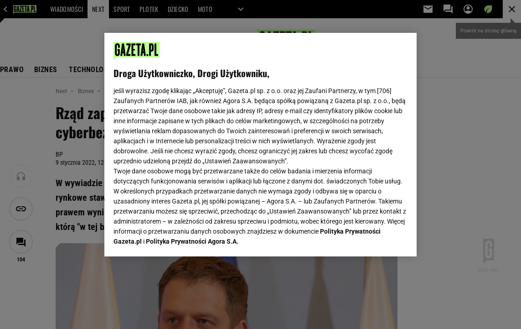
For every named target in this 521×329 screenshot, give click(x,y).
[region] (260, 144)
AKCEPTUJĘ (377, 238)
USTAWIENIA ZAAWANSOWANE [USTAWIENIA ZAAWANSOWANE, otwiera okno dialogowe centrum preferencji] (173, 238)
